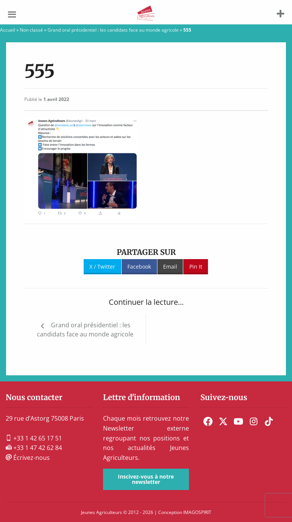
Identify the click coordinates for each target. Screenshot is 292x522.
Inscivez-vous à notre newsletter (146, 479)
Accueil (7, 30)
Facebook (139, 266)
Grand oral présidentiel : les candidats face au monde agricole (113, 30)
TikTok (268, 421)
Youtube (238, 421)
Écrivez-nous (28, 457)
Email (170, 266)
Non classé (31, 30)
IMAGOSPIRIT (197, 512)
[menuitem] (208, 421)
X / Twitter (102, 266)
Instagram (253, 421)
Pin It (195, 266)
